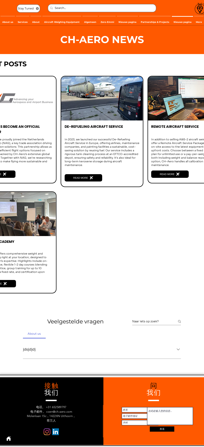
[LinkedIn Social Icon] (55, 431)
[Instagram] (47, 431)
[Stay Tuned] (28, 8)
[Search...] (102, 8)
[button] (22, 20)
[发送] (162, 429)
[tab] (34, 333)
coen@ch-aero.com (59, 411)
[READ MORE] (83, 177)
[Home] (8, 438)
